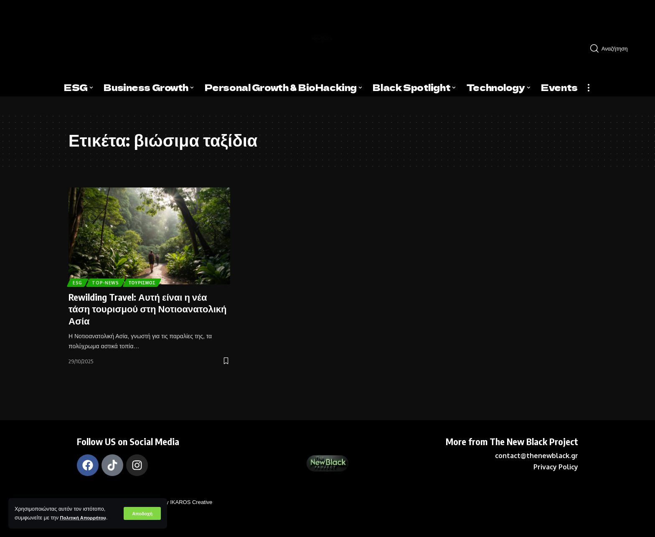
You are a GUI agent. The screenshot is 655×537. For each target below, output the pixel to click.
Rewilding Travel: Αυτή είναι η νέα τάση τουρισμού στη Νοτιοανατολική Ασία (148, 309)
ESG (79, 281)
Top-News (111, 281)
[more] (588, 88)
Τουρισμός (153, 281)
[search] (616, 48)
